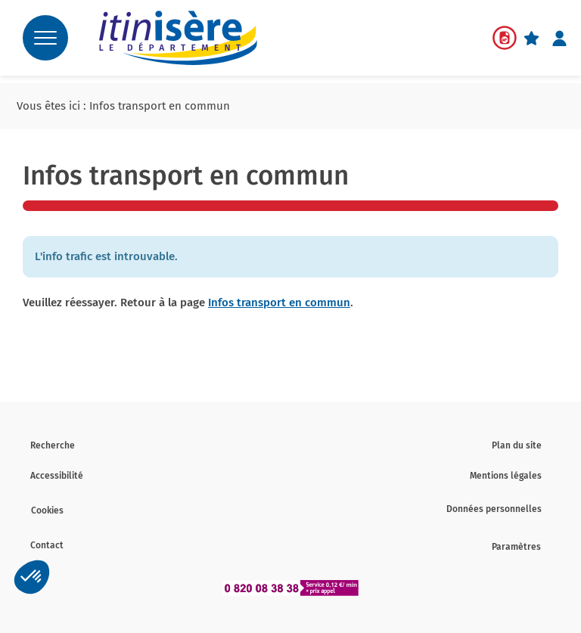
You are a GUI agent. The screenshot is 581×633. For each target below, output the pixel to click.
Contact (47, 545)
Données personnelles (494, 509)
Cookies (47, 510)
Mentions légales (506, 475)
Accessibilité (56, 475)
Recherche (52, 445)
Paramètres (516, 546)
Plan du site (517, 445)
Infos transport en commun (279, 302)
